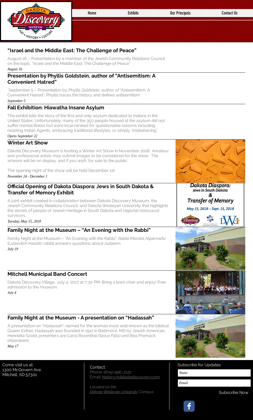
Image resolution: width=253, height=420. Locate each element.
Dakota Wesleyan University (114, 392)
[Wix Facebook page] (189, 406)
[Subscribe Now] (233, 392)
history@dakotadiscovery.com (131, 377)
